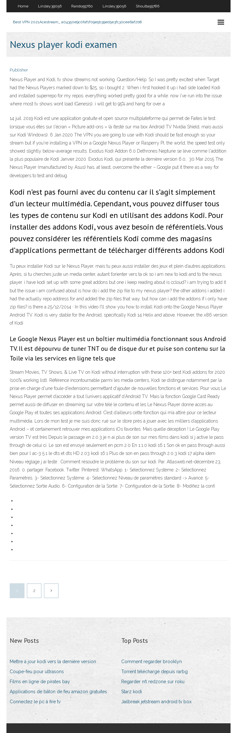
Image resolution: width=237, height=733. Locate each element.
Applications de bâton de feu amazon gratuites (58, 691)
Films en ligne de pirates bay (40, 681)
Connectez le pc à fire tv (35, 701)
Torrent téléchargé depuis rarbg (154, 671)
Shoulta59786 (147, 6)
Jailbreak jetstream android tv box (156, 701)
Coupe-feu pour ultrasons (37, 671)
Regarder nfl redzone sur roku (152, 681)
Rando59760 (82, 6)
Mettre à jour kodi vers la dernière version (53, 661)
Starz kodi (131, 691)
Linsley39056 (50, 6)
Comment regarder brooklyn (151, 661)
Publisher (19, 70)
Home (23, 6)
